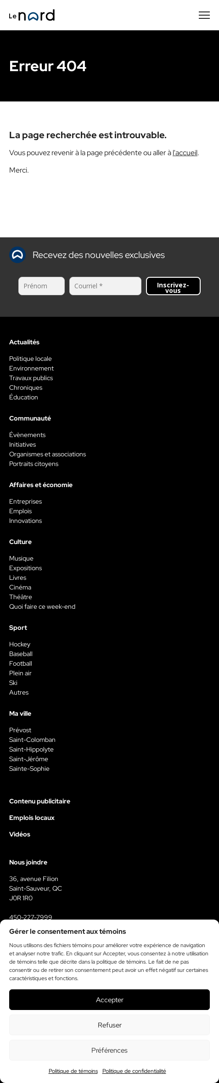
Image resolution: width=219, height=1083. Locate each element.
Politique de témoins (73, 1071)
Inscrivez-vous (173, 288)
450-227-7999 (30, 917)
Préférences (109, 1050)
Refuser (110, 1025)
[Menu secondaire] (204, 15)
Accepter (110, 999)
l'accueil (185, 152)
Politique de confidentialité (134, 1071)
